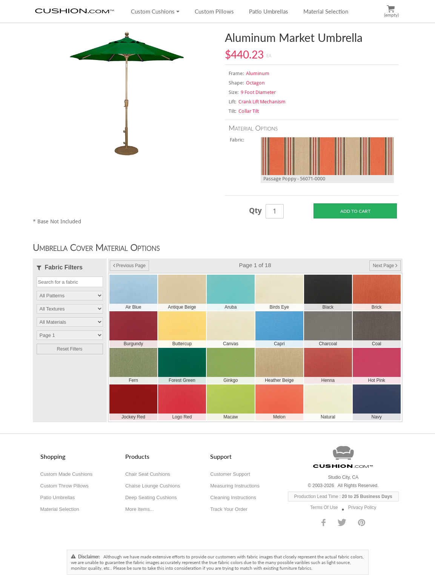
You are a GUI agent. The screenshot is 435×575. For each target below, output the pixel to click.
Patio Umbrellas (268, 11)
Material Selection (325, 11)
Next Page (385, 265)
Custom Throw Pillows (64, 486)
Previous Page (129, 265)
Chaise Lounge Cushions (152, 486)
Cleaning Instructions (233, 497)
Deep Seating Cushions (151, 497)
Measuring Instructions (235, 486)
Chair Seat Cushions (147, 474)
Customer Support (230, 474)
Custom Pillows (214, 11)
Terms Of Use (324, 507)
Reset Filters (69, 349)
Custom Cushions (155, 11)
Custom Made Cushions (66, 474)
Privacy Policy (362, 507)
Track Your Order (228, 509)
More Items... (139, 509)
